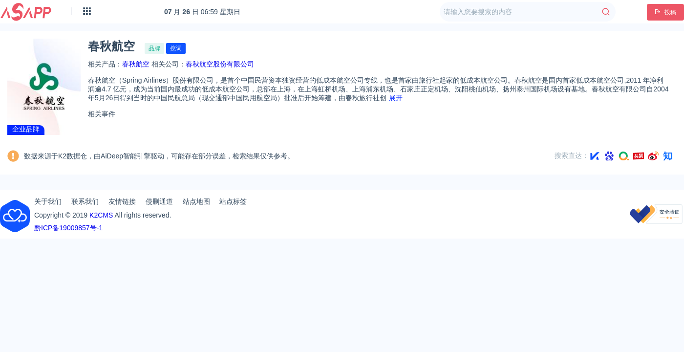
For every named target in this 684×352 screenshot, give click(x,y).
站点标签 (233, 201)
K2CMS (101, 215)
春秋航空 (136, 64)
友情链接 (122, 201)
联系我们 (85, 201)
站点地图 (196, 201)
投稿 (665, 12)
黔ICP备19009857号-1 (68, 228)
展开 (396, 98)
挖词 (176, 48)
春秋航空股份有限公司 (220, 64)
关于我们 (48, 201)
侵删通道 (159, 201)
